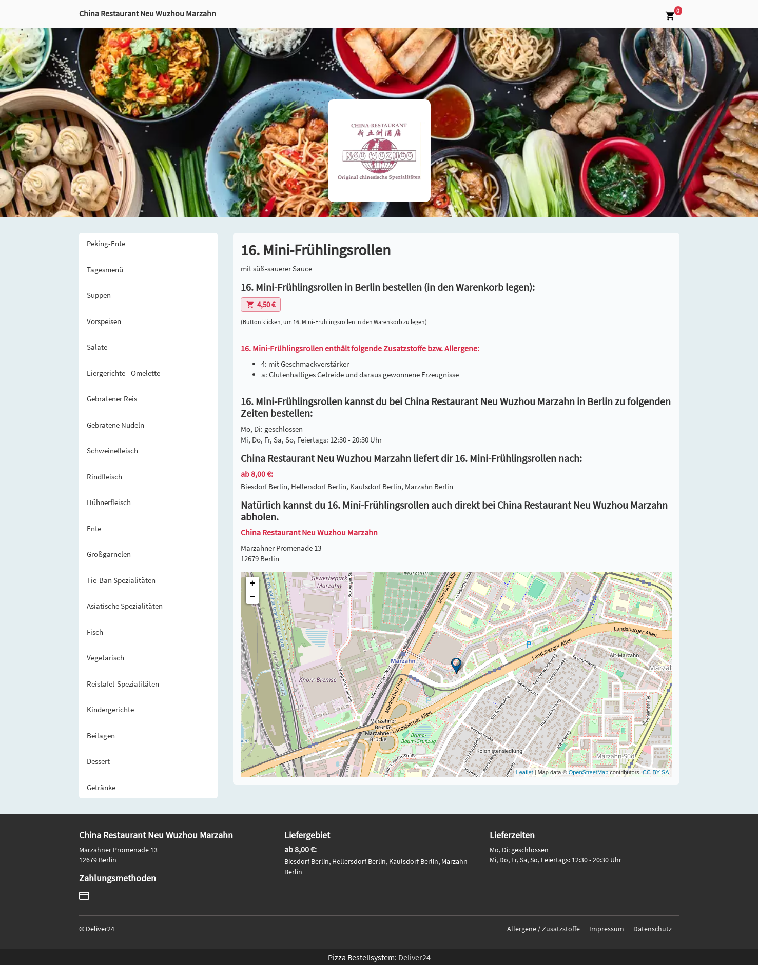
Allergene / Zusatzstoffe (543, 928)
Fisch (95, 632)
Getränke (101, 787)
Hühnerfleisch (109, 502)
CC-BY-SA (656, 772)
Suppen (99, 295)
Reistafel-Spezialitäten (123, 684)
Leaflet (524, 772)
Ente (94, 528)
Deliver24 (414, 957)
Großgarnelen (109, 554)
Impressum (606, 928)
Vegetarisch (105, 657)
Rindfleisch (104, 476)
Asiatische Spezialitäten (125, 606)
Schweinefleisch (112, 450)
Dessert (98, 761)
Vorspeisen (104, 321)
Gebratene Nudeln (115, 425)
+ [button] (253, 583)
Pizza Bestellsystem (361, 957)
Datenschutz (652, 928)
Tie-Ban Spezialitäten (121, 580)
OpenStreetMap (589, 772)
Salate (97, 347)
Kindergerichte (110, 709)
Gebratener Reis (112, 399)
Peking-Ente (106, 243)
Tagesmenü (105, 269)
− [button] (253, 597)
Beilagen (101, 735)
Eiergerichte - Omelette (123, 373)
